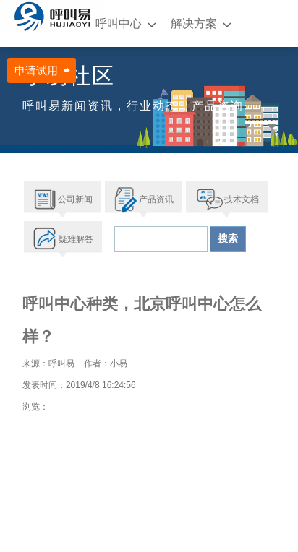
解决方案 (194, 23)
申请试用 (36, 70)
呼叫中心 (118, 23)
